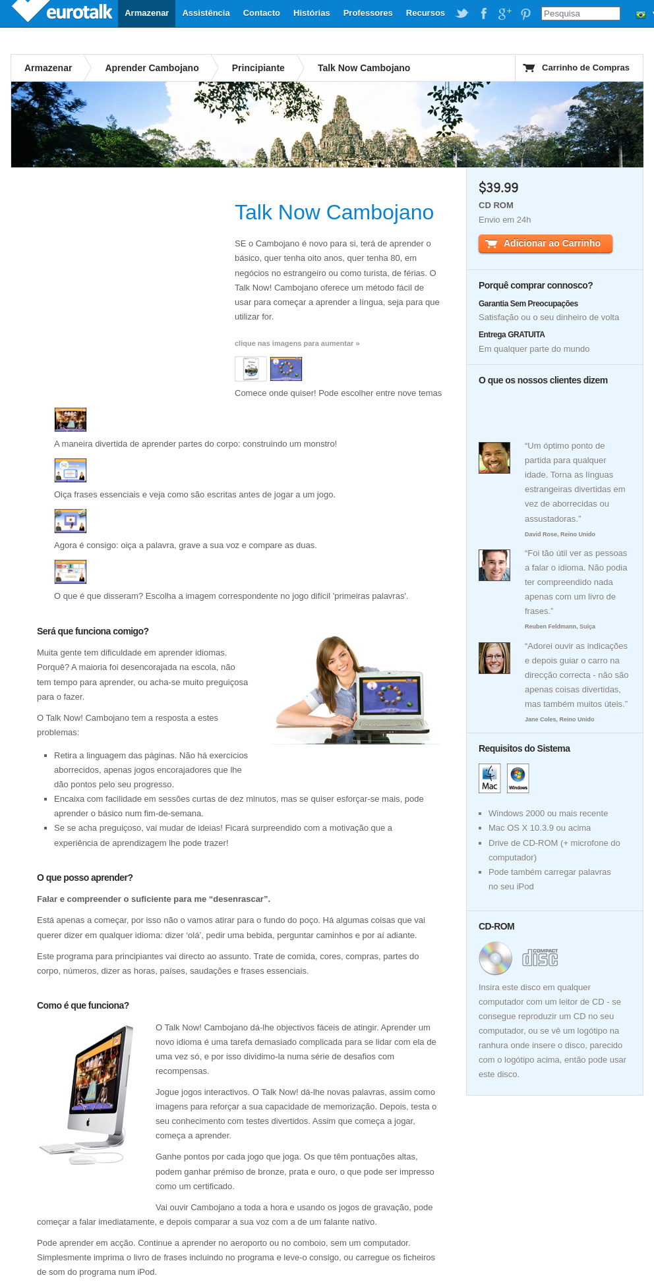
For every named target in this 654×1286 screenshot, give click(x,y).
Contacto (261, 13)
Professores (368, 13)
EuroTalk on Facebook (483, 14)
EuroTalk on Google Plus (504, 14)
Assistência (205, 13)
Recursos (425, 13)
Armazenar (147, 13)
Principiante (258, 68)
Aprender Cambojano (151, 68)
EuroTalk (63, 13)
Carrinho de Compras (586, 67)
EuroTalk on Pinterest (525, 14)
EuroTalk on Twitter (462, 14)
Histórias (311, 13)
